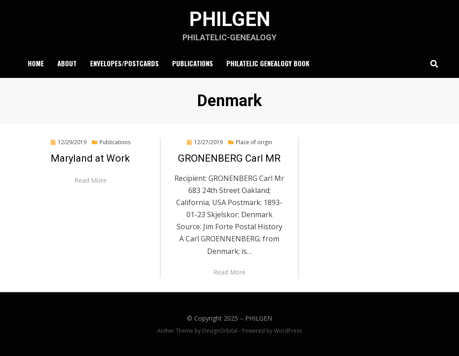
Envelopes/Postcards (124, 63)
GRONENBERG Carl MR (229, 158)
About (67, 63)
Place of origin (254, 142)
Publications (192, 63)
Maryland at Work (90, 158)
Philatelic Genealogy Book (267, 63)
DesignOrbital (220, 331)
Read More (90, 180)
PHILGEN (229, 19)
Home (36, 63)
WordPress (288, 331)
